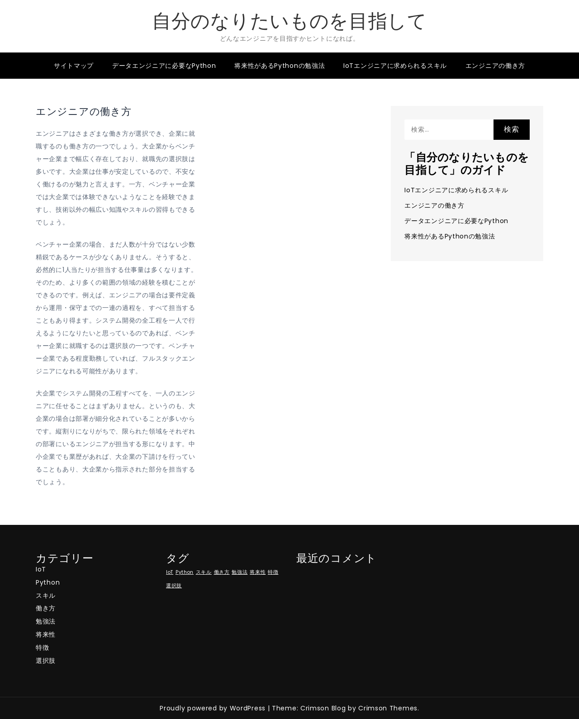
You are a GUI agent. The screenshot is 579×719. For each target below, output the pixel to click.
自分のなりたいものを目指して (289, 21)
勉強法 (46, 621)
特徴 (42, 647)
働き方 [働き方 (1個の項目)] (222, 572)
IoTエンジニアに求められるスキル (395, 65)
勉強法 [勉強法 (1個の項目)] (239, 572)
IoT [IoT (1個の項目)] (169, 572)
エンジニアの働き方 (495, 65)
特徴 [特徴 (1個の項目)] (273, 572)
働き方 (46, 608)
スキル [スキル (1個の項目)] (204, 572)
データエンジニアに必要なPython (164, 65)
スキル (46, 595)
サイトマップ (74, 65)
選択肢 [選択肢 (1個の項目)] (174, 585)
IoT (41, 569)
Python (48, 582)
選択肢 (46, 660)
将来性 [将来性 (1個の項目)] (258, 572)
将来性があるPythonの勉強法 (279, 65)
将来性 (46, 634)
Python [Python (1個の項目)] (185, 572)
